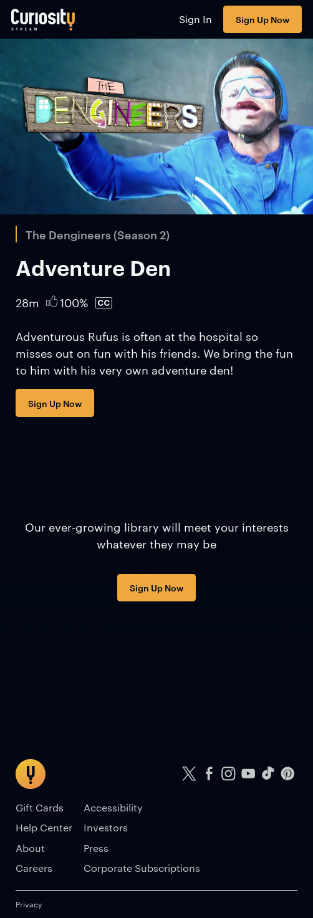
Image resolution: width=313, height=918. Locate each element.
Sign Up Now (262, 19)
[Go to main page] (43, 19)
